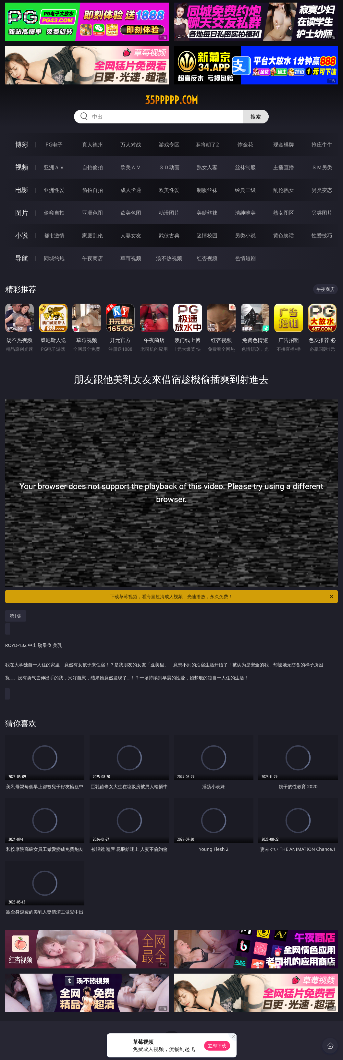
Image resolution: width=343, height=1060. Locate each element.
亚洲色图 (92, 212)
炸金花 (245, 144)
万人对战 (130, 144)
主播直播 (283, 167)
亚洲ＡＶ (54, 167)
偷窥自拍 (54, 212)
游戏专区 (169, 144)
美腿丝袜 (207, 212)
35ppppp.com (171, 100)
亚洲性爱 (54, 190)
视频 (21, 167)
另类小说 (245, 235)
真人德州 (92, 144)
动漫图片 (169, 212)
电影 (21, 189)
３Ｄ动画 (169, 167)
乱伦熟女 (283, 190)
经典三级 (245, 190)
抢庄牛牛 (322, 144)
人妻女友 (130, 235)
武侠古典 (169, 235)
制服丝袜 (207, 190)
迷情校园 (207, 235)
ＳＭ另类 (322, 167)
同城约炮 (54, 258)
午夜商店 (92, 258)
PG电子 (54, 144)
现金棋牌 (283, 144)
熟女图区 (283, 212)
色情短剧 (245, 258)
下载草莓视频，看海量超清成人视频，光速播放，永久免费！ (222, 596)
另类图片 (322, 212)
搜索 (256, 116)
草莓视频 (130, 258)
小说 (21, 235)
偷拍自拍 (92, 190)
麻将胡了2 (207, 144)
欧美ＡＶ (130, 167)
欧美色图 (130, 212)
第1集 (15, 616)
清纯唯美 (245, 212)
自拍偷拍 (92, 167)
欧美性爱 (169, 190)
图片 (21, 212)
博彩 (21, 144)
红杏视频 (207, 258)
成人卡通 (130, 190)
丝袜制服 (245, 167)
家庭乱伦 (92, 235)
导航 (21, 258)
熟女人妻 (207, 167)
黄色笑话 (283, 235)
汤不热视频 (169, 258)
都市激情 (54, 235)
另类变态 (322, 190)
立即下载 (217, 1045)
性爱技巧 (322, 235)
